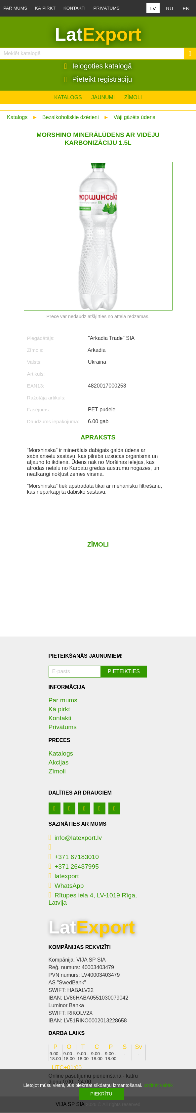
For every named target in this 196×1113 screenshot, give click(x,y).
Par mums (15, 8)
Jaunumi (103, 98)
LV (153, 8)
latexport (64, 876)
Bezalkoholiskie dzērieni (70, 118)
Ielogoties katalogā (98, 66)
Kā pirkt (45, 8)
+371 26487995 (74, 867)
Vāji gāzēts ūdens (134, 118)
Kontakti (74, 8)
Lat (98, 34)
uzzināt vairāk (158, 1085)
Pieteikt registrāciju (98, 79)
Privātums (107, 8)
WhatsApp (66, 886)
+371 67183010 (74, 857)
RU (169, 8)
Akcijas (59, 763)
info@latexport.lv (75, 838)
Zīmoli (133, 98)
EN (186, 8)
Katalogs (68, 98)
